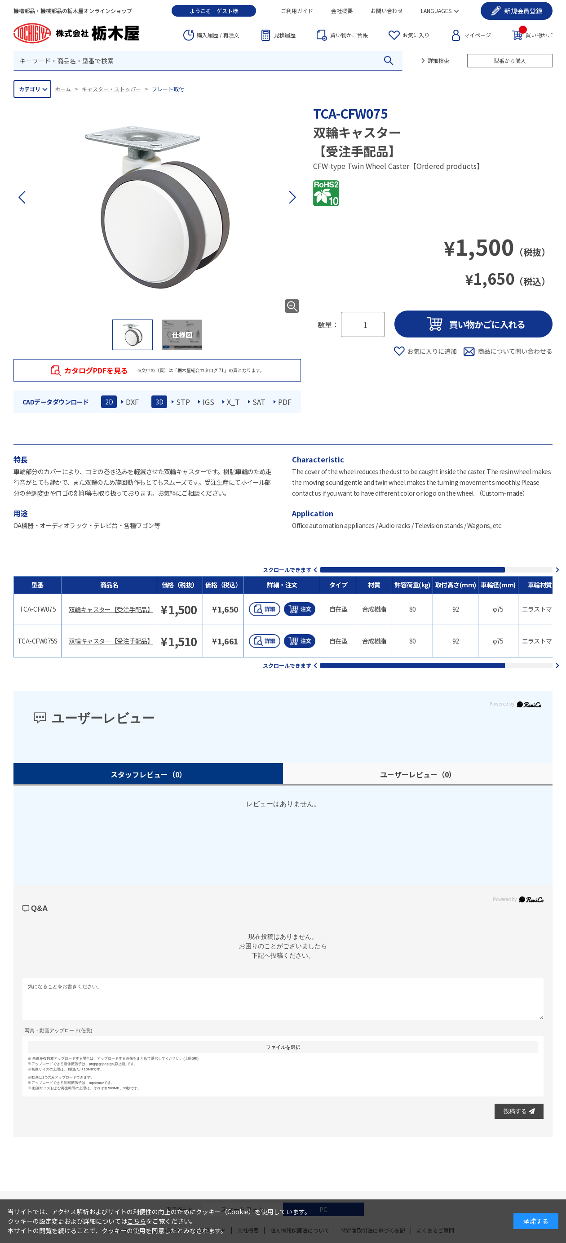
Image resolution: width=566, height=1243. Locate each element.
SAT (258, 401)
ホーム (63, 89)
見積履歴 (285, 35)
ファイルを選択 (283, 1047)
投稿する (519, 1111)
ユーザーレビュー (418, 774)
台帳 (349, 35)
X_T (233, 401)
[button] (292, 197)
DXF (132, 401)
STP (183, 401)
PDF (285, 401)
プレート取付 (168, 89)
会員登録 (523, 10)
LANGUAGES (436, 10)
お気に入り (415, 35)
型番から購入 (510, 60)
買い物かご (536, 34)
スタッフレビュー (148, 774)
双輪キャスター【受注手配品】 (111, 609)
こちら (136, 1220)
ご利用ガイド (297, 10)
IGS (208, 401)
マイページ (477, 35)
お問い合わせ (387, 10)
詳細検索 (438, 60)
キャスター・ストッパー (111, 89)
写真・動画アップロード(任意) (58, 1030)
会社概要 (342, 10)
